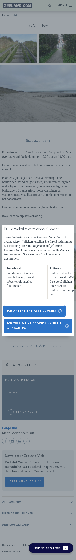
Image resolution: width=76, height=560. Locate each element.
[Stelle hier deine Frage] (51, 548)
